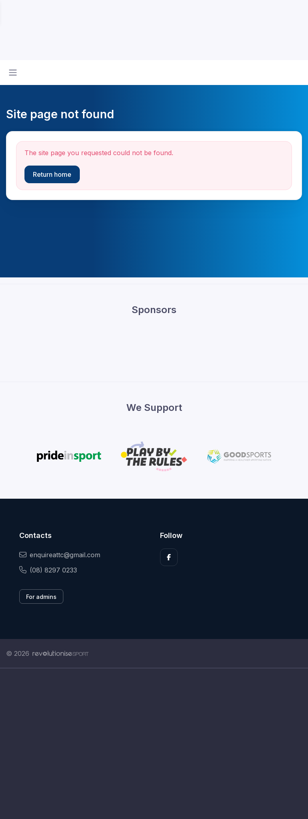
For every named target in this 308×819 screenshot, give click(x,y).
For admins (41, 596)
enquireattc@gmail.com (59, 555)
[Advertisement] (154, 744)
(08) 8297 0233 (48, 570)
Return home (52, 174)
